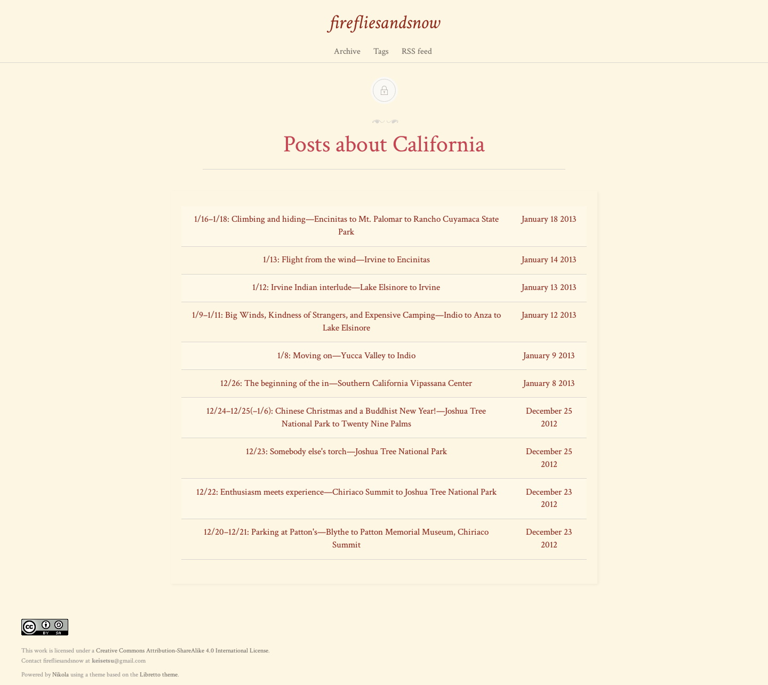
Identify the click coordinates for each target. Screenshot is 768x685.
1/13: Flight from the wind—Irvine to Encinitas (346, 259)
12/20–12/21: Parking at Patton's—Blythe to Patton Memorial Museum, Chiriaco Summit (346, 538)
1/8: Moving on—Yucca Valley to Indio (346, 355)
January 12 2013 (549, 315)
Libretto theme (159, 675)
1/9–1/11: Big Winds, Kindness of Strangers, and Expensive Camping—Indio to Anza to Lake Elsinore (346, 321)
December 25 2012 (549, 417)
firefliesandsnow (384, 22)
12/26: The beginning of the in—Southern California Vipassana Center (346, 383)
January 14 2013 (549, 259)
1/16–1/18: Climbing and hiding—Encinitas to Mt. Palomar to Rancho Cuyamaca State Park (346, 225)
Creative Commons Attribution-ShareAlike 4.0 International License (182, 651)
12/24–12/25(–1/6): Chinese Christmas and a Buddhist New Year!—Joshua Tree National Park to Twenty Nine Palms (346, 417)
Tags (381, 51)
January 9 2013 (549, 355)
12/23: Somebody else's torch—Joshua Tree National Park (346, 451)
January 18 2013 (549, 219)
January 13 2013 (549, 287)
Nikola (60, 675)
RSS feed (417, 51)
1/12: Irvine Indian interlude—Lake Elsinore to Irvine (346, 287)
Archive (347, 51)
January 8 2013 (549, 383)
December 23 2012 (549, 498)
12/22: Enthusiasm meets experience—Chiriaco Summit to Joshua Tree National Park (346, 492)
